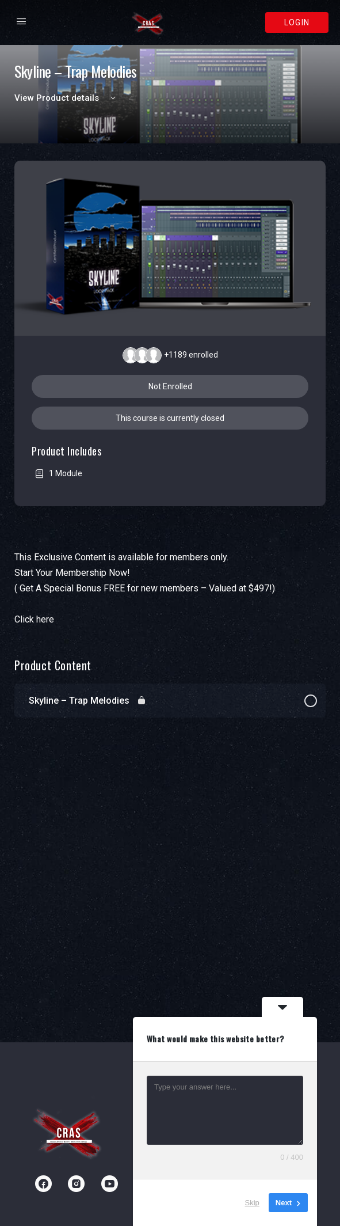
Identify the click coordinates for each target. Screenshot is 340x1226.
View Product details (66, 98)
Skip (252, 1202)
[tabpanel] (170, 588)
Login (297, 22)
